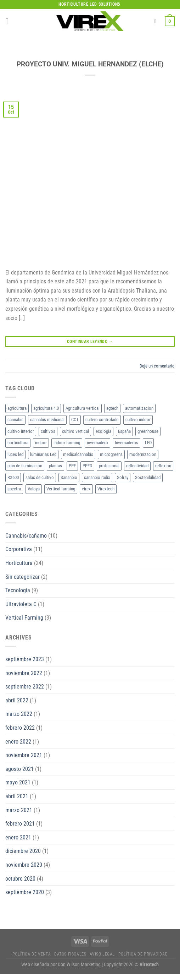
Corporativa (18, 549)
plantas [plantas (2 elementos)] (55, 465)
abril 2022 (16, 700)
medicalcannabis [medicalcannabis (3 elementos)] (78, 454)
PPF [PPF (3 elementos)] (72, 465)
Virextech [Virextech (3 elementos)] (105, 488)
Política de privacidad (143, 954)
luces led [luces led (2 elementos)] (15, 454)
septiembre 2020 (24, 892)
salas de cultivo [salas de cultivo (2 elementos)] (40, 477)
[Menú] (9, 21)
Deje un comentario (157, 366)
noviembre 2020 (23, 864)
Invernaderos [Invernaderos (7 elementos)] (126, 442)
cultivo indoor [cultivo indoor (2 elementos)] (138, 419)
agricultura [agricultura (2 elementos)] (17, 408)
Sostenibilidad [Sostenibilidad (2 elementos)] (148, 477)
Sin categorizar (22, 576)
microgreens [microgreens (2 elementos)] (111, 454)
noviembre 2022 (23, 673)
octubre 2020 (20, 878)
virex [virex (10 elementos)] (86, 488)
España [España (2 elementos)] (124, 431)
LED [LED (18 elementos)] (148, 442)
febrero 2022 (20, 727)
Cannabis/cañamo (26, 535)
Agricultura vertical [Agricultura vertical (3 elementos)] (83, 408)
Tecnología (17, 590)
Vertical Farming (24, 617)
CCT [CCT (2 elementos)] (75, 419)
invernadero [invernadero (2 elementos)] (97, 442)
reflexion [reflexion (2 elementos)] (163, 465)
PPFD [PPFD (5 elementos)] (87, 465)
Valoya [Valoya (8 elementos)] (34, 488)
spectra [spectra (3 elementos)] (14, 488)
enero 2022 (18, 741)
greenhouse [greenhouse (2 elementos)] (147, 431)
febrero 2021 (20, 823)
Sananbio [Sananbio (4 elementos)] (69, 477)
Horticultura (19, 563)
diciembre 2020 (23, 851)
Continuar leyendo (90, 341)
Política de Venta (31, 954)
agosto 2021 (19, 769)
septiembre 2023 (24, 659)
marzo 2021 (18, 810)
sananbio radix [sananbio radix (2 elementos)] (97, 477)
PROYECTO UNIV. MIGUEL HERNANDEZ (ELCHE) (90, 64)
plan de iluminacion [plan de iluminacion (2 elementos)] (24, 465)
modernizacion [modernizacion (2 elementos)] (142, 454)
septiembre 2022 (24, 686)
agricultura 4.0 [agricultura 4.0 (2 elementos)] (46, 408)
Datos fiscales (70, 954)
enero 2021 (18, 837)
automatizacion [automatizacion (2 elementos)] (139, 408)
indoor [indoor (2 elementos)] (41, 442)
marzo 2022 (18, 714)
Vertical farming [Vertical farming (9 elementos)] (60, 488)
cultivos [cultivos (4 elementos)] (48, 431)
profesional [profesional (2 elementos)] (109, 465)
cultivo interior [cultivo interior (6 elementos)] (20, 431)
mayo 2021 (17, 782)
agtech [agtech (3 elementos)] (112, 408)
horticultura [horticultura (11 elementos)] (17, 442)
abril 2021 (16, 796)
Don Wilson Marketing (79, 965)
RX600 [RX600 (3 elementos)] (13, 477)
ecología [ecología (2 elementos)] (103, 431)
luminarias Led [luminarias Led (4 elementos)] (43, 454)
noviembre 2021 (23, 755)
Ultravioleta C (20, 604)
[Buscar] (156, 21)
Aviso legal (102, 954)
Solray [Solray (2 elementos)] (122, 477)
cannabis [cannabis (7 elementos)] (15, 419)
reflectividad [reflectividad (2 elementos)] (137, 465)
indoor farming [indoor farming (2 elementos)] (67, 442)
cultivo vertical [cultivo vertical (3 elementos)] (75, 431)
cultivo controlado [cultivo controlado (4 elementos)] (102, 419)
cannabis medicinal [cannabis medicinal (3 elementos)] (47, 419)
